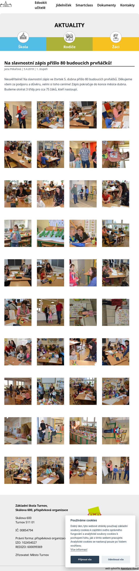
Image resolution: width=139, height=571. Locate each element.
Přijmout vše (85, 559)
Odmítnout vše (116, 559)
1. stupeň (42, 69)
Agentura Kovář (130, 568)
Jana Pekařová (12, 69)
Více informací (79, 549)
